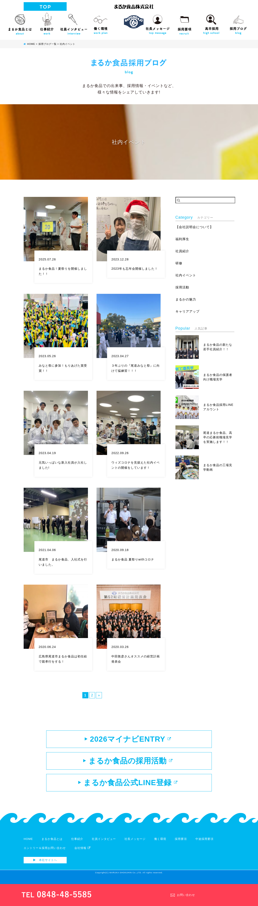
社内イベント (186, 276)
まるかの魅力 (186, 301)
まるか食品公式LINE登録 (128, 787)
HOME (28, 844)
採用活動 (182, 289)
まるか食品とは (19, 22)
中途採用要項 (204, 844)
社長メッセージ (157, 22)
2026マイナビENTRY (128, 740)
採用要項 (184, 22)
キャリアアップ (188, 313)
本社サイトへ (45, 865)
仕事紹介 (46, 22)
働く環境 (100, 22)
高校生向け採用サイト (211, 22)
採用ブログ (238, 22)
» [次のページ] (99, 695)
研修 (179, 264)
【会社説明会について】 (195, 227)
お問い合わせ (182, 894)
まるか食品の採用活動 (128, 764)
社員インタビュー (73, 22)
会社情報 (82, 853)
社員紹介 (182, 252)
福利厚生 (182, 239)
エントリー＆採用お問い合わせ (45, 853)
